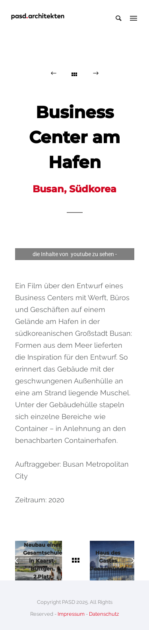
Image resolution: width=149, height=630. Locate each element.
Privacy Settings (75, 266)
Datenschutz (104, 614)
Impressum (71, 614)
